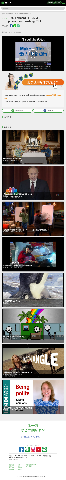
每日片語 (11, 467)
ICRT (19, 464)
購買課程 (50, 3)
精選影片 (11, 466)
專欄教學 (11, 469)
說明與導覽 (29, 466)
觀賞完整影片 (17, 110)
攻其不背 (11, 464)
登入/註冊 (58, 3)
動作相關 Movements (23, 13)
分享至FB (48, 110)
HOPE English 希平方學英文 (30, 437)
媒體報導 (20, 469)
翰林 (19, 466)
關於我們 (20, 467)
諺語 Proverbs (7, 13)
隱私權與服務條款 (31, 464)
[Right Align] (63, 3)
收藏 (5, 18)
